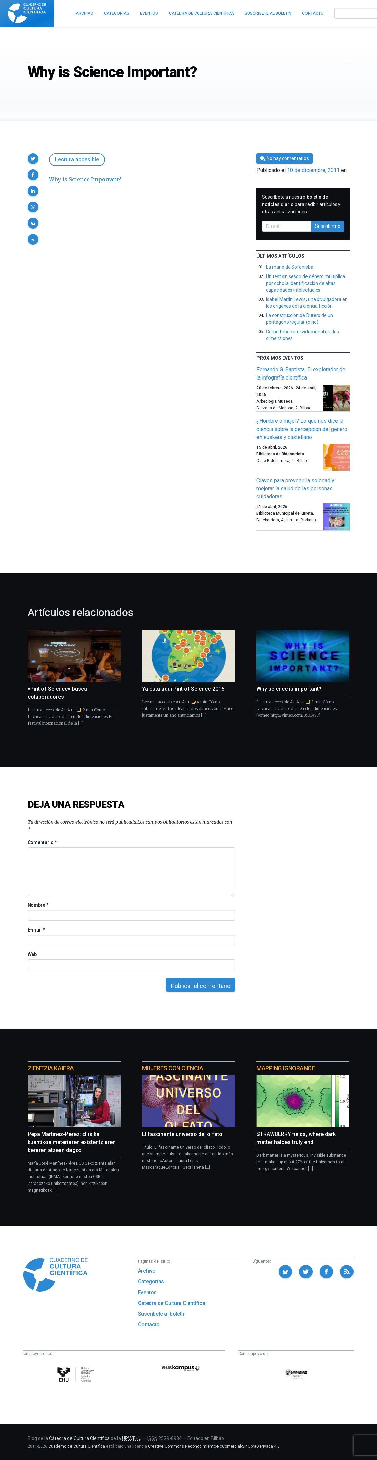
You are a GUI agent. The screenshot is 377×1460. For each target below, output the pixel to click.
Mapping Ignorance (285, 1068)
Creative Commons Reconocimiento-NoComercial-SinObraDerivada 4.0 (214, 1446)
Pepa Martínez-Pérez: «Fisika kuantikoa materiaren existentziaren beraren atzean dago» (72, 1142)
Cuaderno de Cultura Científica (76, 1446)
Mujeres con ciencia (172, 1068)
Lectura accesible (77, 159)
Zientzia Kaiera (51, 1068)
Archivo (147, 1271)
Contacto (149, 1324)
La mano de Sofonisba (289, 267)
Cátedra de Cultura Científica (171, 1303)
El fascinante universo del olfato (182, 1134)
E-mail (36, 930)
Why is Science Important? (85, 179)
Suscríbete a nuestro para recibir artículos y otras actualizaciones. (301, 204)
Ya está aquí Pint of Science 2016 (183, 689)
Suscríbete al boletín (162, 1314)
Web (32, 954)
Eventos (147, 1292)
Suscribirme (327, 226)
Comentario (42, 842)
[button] (33, 158)
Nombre (38, 905)
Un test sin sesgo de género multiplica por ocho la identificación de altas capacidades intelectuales (305, 283)
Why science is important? (288, 689)
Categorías (151, 1281)
